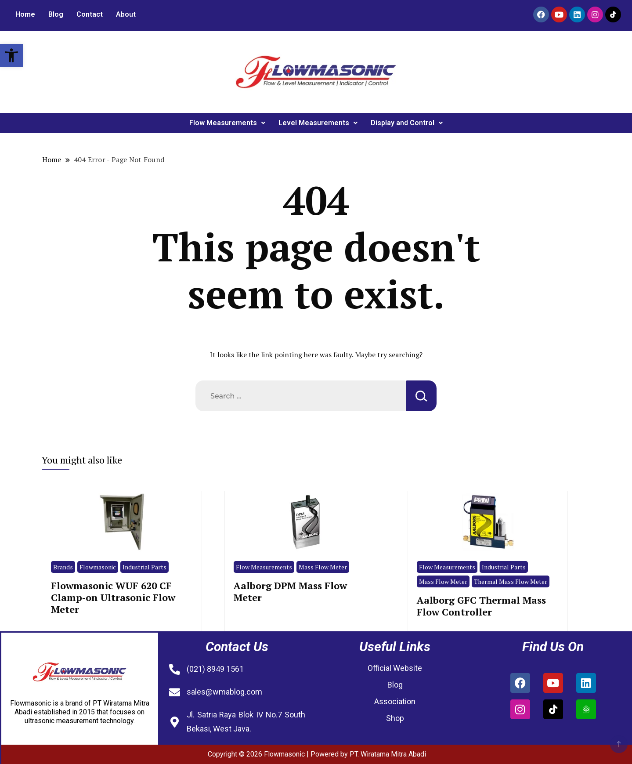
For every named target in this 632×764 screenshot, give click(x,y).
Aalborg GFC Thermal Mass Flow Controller (481, 606)
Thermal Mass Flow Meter (510, 581)
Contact (89, 14)
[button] (11, 55)
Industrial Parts (144, 567)
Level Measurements (318, 123)
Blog (55, 14)
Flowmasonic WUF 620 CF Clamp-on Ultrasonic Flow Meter (113, 597)
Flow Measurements (227, 123)
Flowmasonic (97, 567)
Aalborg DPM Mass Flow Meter (290, 591)
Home (25, 14)
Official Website (395, 668)
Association (394, 701)
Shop (395, 718)
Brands (63, 567)
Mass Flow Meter (323, 567)
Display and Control (407, 123)
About (126, 14)
